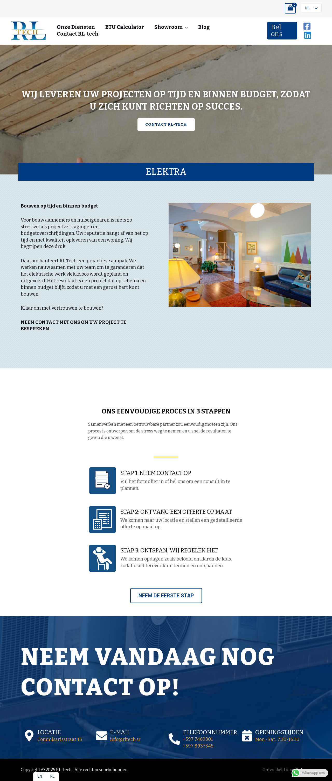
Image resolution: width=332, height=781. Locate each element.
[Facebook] (307, 26)
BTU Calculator (124, 27)
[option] (39, 776)
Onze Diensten (76, 27)
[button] (282, 30)
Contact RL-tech (78, 34)
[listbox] (311, 8)
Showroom (168, 27)
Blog (204, 27)
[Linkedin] (307, 35)
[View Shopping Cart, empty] (290, 8)
